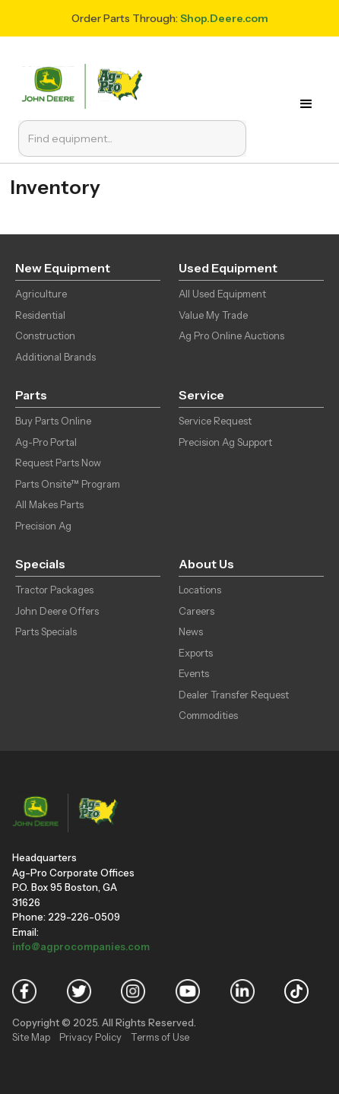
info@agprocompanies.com (81, 946)
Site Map (31, 1037)
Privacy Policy (90, 1037)
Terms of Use (160, 1037)
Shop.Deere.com (224, 18)
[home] (85, 85)
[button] (311, 104)
